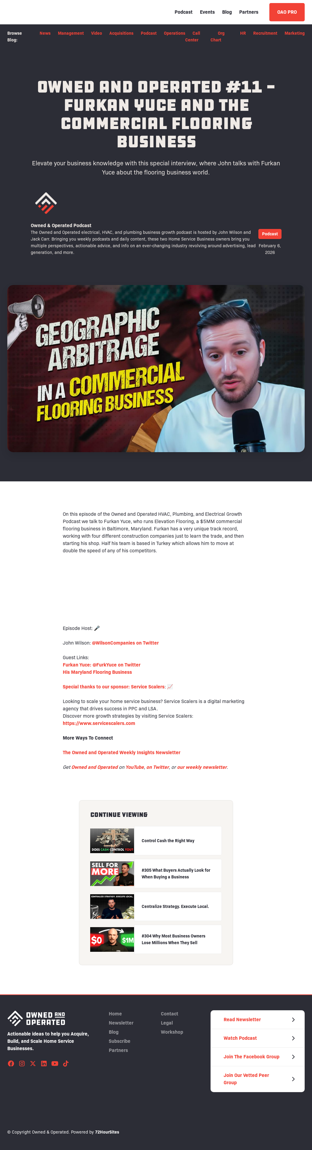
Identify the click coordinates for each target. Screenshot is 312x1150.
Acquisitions (121, 33)
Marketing (295, 33)
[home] (36, 12)
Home (115, 1014)
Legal (167, 1023)
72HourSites (107, 1132)
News (45, 33)
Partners (248, 12)
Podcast (184, 12)
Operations (174, 33)
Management (71, 33)
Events (207, 12)
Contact (169, 1014)
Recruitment (265, 33)
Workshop (172, 1032)
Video (96, 33)
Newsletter (121, 1023)
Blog (227, 12)
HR (243, 33)
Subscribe (119, 1041)
